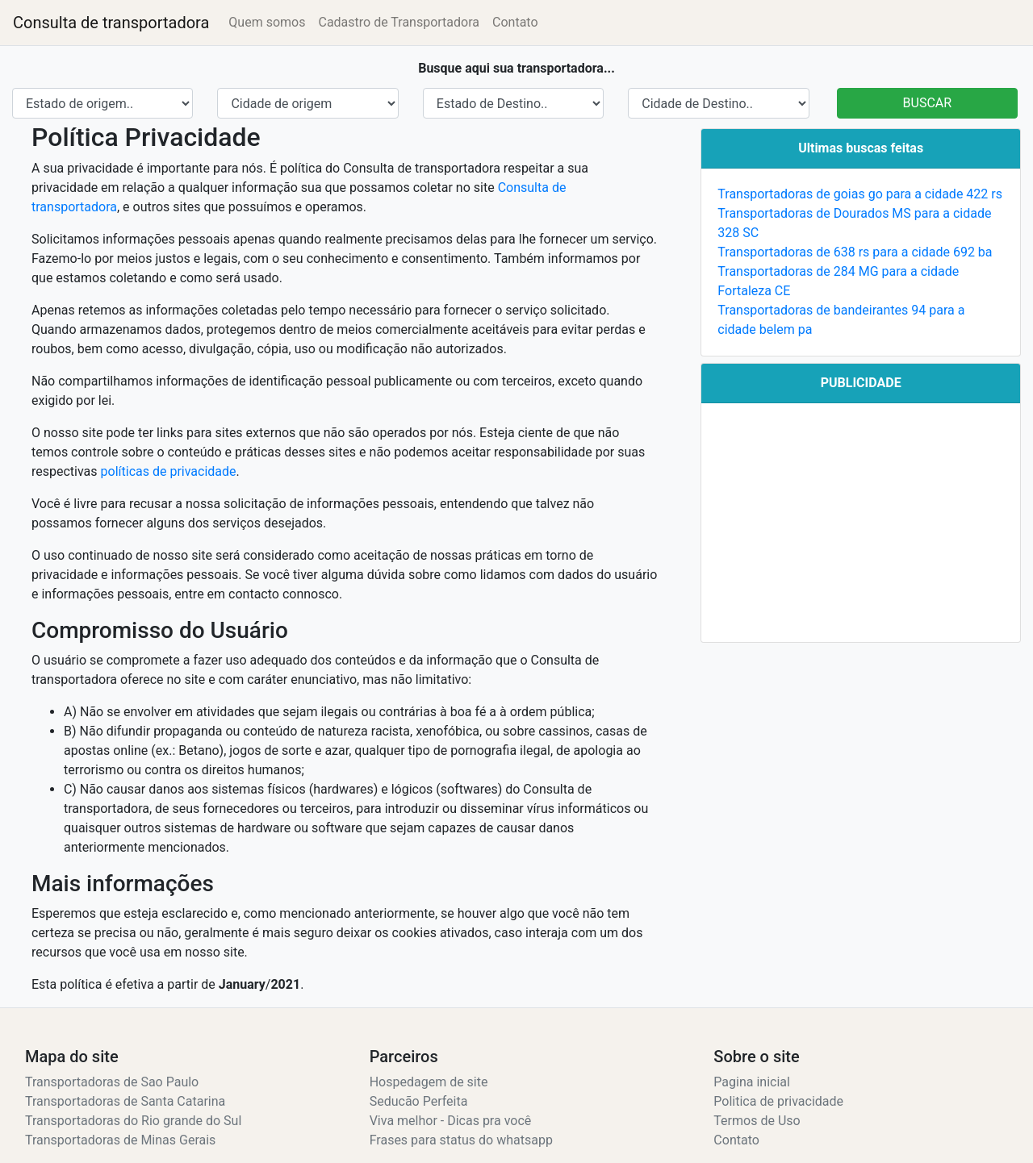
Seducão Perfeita (419, 1101)
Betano (198, 750)
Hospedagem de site (429, 1082)
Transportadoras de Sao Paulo (112, 1082)
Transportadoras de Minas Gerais (120, 1140)
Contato (515, 22)
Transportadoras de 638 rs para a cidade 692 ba (854, 252)
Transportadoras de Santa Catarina (125, 1101)
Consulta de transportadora (111, 22)
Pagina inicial (751, 1082)
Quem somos (266, 22)
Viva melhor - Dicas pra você (451, 1120)
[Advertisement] (861, 523)
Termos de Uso (756, 1120)
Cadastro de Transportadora (398, 22)
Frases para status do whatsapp (461, 1140)
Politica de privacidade (778, 1101)
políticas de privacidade (168, 471)
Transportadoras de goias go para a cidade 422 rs (859, 194)
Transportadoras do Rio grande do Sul (133, 1120)
